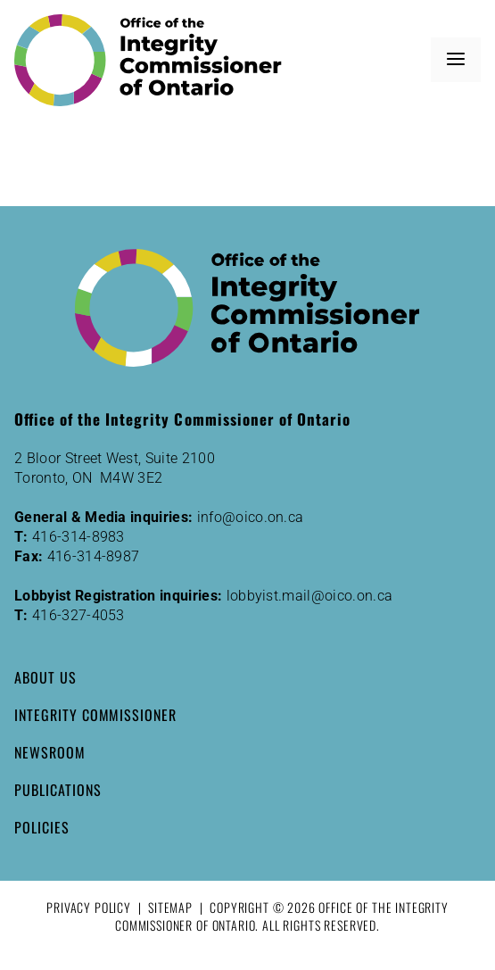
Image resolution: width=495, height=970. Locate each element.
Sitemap (170, 907)
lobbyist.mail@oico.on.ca (310, 595)
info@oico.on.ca (250, 517)
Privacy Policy (88, 907)
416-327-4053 (78, 615)
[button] (456, 59)
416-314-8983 (78, 536)
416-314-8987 (93, 556)
